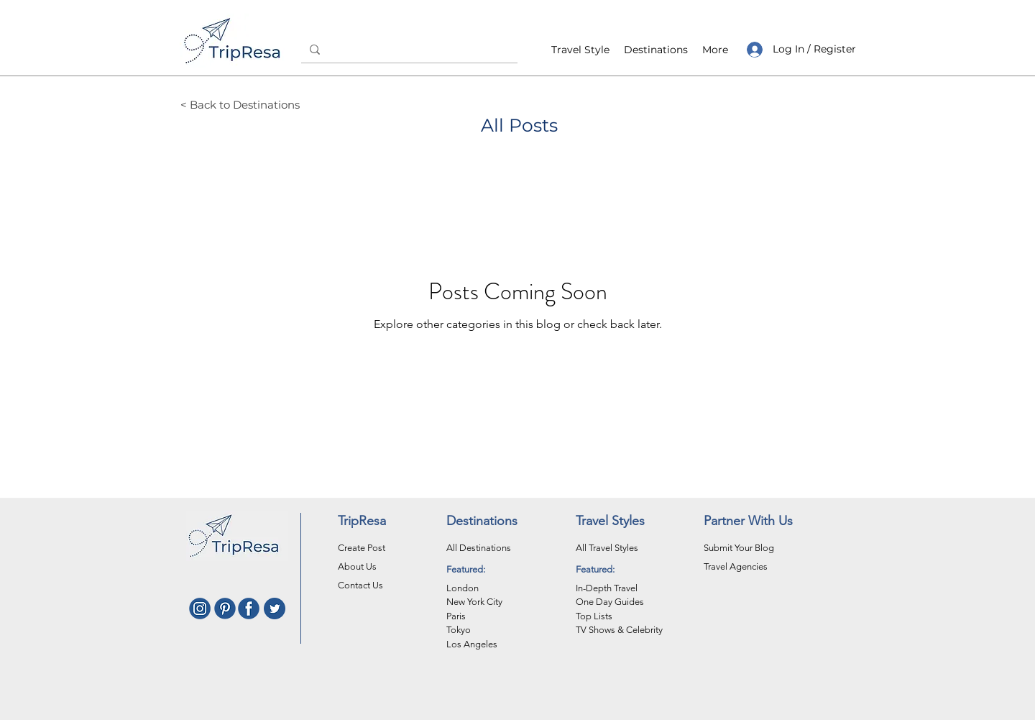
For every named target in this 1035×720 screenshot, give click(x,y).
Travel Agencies (736, 566)
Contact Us (360, 585)
